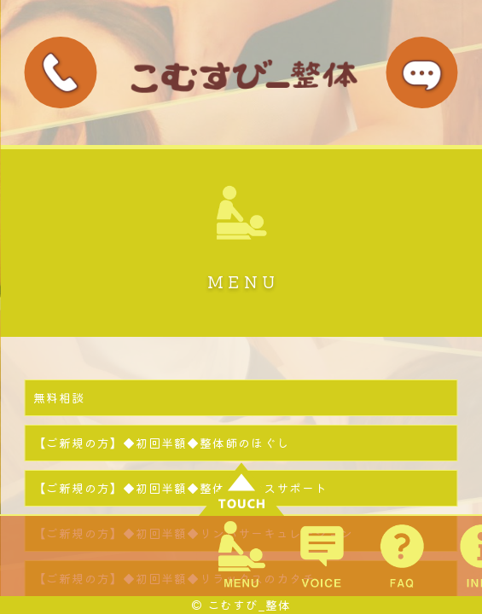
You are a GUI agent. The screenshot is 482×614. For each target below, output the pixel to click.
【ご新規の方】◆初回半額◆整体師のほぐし (161, 442)
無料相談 (58, 397)
